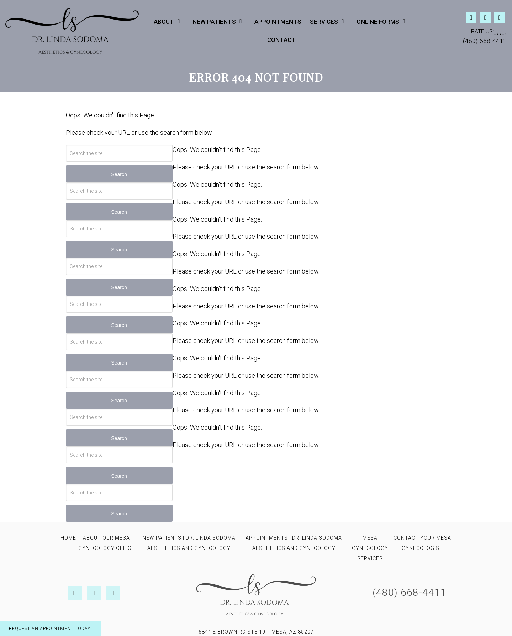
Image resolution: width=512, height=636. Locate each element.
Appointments (277, 21)
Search (119, 174)
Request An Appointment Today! (50, 628)
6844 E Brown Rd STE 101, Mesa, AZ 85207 (256, 632)
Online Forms (378, 21)
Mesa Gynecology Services (370, 548)
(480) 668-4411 (485, 40)
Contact (281, 39)
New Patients (214, 21)
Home (68, 538)
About (164, 21)
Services (324, 21)
